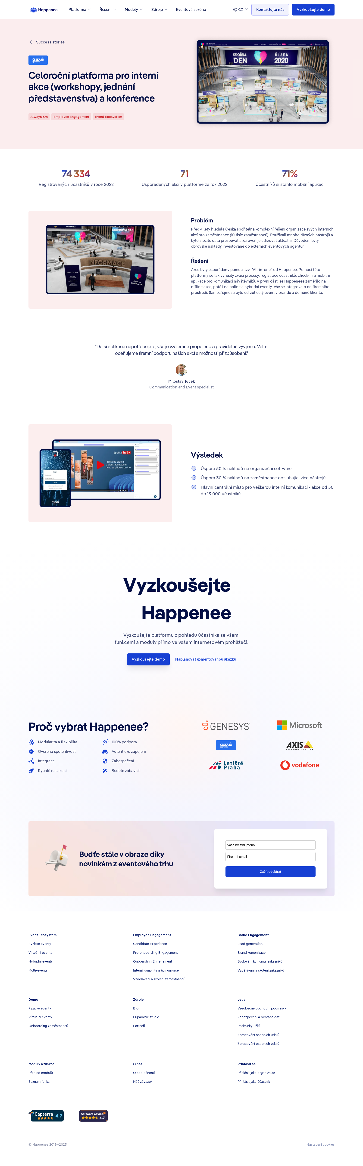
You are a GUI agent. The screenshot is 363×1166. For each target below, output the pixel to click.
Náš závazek (142, 1081)
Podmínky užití (249, 1026)
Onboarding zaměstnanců (48, 1026)
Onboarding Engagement (152, 961)
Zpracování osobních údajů (258, 1035)
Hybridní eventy (40, 961)
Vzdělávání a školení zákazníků (261, 970)
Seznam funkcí (39, 1081)
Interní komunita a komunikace (156, 970)
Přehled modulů (40, 1073)
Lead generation (250, 943)
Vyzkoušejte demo (148, 659)
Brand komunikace (252, 952)
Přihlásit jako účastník (254, 1081)
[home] (43, 9)
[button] (80, 9)
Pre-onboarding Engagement (155, 952)
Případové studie (146, 1017)
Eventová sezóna (191, 9)
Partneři (139, 1026)
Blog (137, 1008)
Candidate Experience (150, 943)
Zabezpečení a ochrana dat (258, 1017)
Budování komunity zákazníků (260, 961)
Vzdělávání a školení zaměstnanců (159, 979)
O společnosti (144, 1073)
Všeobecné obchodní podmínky (262, 1008)
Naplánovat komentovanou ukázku (205, 659)
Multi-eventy (38, 970)
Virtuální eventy (40, 952)
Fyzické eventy (39, 943)
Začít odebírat (270, 872)
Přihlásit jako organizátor (256, 1073)
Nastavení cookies (321, 1144)
